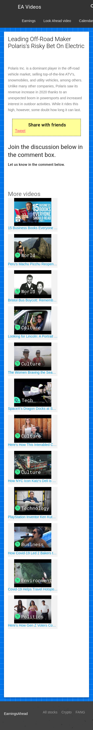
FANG (80, 712)
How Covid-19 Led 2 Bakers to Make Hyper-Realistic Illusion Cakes (33, 553)
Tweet (20, 131)
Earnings (28, 21)
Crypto (67, 712)
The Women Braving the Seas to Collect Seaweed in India (33, 372)
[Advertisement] (46, 662)
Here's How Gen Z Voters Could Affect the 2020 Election (33, 625)
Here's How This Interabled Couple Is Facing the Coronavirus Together (33, 445)
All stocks (50, 712)
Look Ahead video (57, 21)
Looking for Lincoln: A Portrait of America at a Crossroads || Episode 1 (33, 336)
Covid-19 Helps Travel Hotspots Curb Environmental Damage (33, 589)
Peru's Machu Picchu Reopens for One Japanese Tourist (33, 264)
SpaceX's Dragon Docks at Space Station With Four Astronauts (33, 409)
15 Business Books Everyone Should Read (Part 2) (33, 228)
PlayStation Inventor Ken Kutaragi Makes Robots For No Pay (33, 517)
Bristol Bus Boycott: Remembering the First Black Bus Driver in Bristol (33, 300)
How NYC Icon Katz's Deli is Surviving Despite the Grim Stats (33, 481)
